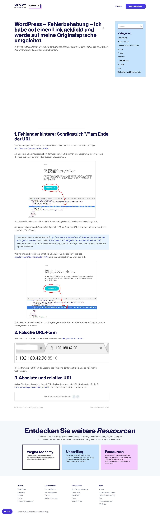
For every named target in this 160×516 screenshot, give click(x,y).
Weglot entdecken (135, 6)
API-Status (102, 504)
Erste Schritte (123, 41)
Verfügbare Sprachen (25, 501)
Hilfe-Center (76, 492)
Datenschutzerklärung (107, 495)
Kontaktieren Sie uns (37, 407)
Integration (21, 492)
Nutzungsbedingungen (107, 492)
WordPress (124, 61)
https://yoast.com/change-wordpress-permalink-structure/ (74, 240)
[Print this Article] (103, 28)
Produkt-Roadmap (105, 501)
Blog (100, 498)
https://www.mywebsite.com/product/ (31, 387)
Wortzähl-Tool (77, 501)
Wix (119, 68)
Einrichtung (122, 38)
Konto (120, 49)
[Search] (130, 26)
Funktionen (22, 489)
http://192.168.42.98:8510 (72, 339)
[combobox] (34, 6)
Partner (47, 495)
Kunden (20, 495)
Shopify (121, 64)
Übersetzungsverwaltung (128, 45)
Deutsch (32, 6)
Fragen (74, 498)
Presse (101, 489)
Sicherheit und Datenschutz (129, 72)
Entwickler (75, 495)
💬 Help (7, 511)
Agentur (121, 57)
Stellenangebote (51, 492)
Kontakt (118, 6)
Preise (120, 53)
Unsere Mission (50, 489)
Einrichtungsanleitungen (80, 489)
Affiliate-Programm (51, 498)
